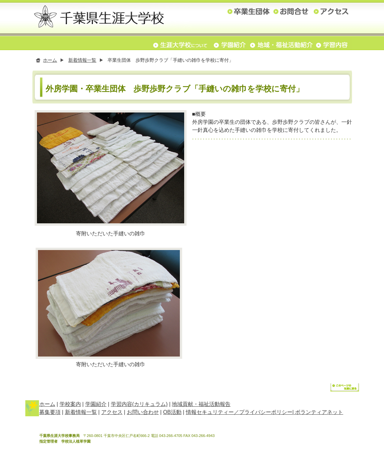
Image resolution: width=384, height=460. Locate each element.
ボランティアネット (319, 413)
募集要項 (50, 413)
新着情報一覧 (82, 60)
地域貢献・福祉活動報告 (201, 405)
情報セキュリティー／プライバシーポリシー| (240, 413)
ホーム (50, 60)
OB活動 (172, 413)
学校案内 (70, 405)
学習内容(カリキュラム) (139, 405)
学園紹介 (96, 405)
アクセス (112, 413)
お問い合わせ (143, 413)
